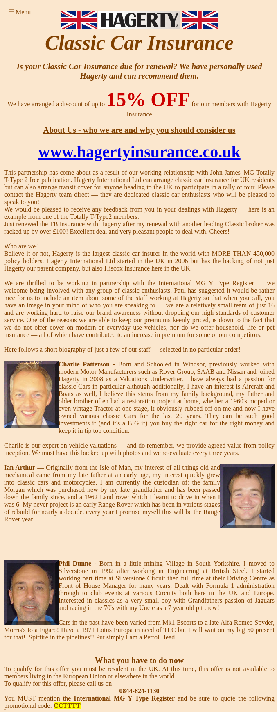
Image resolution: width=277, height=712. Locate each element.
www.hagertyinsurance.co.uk (139, 152)
